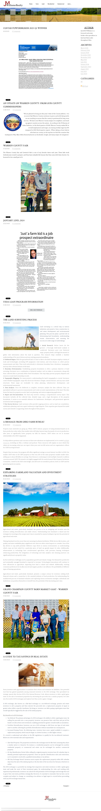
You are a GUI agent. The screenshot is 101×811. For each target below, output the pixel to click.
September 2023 (86, 67)
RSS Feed (85, 86)
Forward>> (66, 786)
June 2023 (84, 74)
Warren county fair (15, 145)
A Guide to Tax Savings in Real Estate (25, 656)
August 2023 (85, 69)
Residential (51, 4)
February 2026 (85, 50)
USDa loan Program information (23, 301)
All (81, 81)
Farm (37, 4)
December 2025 (86, 55)
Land (43, 4)
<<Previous (6, 786)
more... (70, 4)
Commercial (61, 4)
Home (31, 4)
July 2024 (84, 62)
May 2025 (84, 60)
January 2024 (85, 64)
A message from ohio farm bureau (23, 421)
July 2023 (84, 71)
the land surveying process (20, 319)
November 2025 (86, 57)
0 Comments (16, 31)
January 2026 (85, 53)
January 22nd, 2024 (13, 220)
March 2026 (84, 48)
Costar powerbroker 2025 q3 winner (25, 28)
